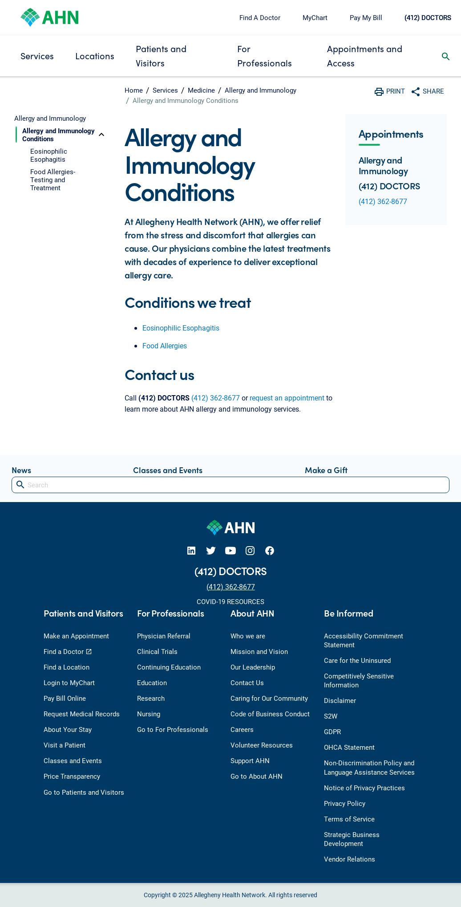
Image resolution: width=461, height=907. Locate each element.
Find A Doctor (259, 17)
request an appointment (287, 397)
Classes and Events (167, 469)
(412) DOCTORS (427, 17)
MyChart (315, 17)
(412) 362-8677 (215, 397)
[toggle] (101, 134)
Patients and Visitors (161, 55)
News (21, 469)
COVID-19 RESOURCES (230, 601)
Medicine (201, 90)
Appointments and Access (364, 55)
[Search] (230, 485)
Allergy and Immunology (260, 90)
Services (37, 55)
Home (134, 90)
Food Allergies (164, 345)
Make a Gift (326, 469)
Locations (94, 55)
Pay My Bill (366, 17)
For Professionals (264, 55)
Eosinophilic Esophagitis (180, 327)
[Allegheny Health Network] (49, 16)
